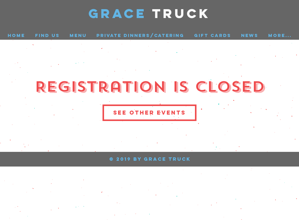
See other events (149, 112)
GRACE (120, 13)
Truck (181, 13)
